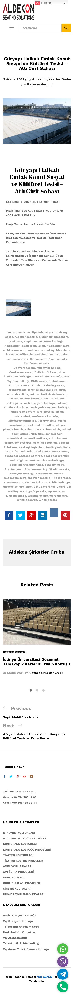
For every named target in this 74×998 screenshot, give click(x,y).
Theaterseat (61, 477)
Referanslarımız (40, 84)
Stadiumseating (35, 469)
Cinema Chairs (57, 354)
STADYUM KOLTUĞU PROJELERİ (25, 838)
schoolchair (53, 433)
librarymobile (47, 420)
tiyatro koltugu (36, 482)
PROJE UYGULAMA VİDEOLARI (23, 894)
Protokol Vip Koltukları (19, 932)
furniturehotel (19, 385)
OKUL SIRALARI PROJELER (21, 883)
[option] (37, 637)
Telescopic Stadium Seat (21, 926)
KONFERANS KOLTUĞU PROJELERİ (27, 849)
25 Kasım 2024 (13, 672)
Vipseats (39, 491)
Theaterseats (13, 482)
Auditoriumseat (58, 345)
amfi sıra (16, 341)
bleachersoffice (17, 354)
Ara (66, 28)
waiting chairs (38, 495)
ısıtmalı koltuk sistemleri (48, 394)
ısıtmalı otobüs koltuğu (25, 398)
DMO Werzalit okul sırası (48, 381)
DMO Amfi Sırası (45, 372)
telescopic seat (14, 477)
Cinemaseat (38, 358)
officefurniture (34, 425)
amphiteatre (33, 341)
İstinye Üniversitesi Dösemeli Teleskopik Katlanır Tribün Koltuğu (36, 661)
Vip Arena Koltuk (15, 937)
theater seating (38, 477)
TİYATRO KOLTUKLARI (18, 855)
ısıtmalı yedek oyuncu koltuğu (47, 407)
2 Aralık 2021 (13, 79)
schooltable (23, 442)
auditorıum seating (41, 350)
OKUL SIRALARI (13, 877)
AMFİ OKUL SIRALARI (17, 866)
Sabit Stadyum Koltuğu (19, 915)
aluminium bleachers (53, 336)
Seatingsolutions (57, 447)
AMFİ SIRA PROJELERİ (18, 871)
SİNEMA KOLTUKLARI (17, 888)
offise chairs (56, 425)
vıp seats (54, 491)
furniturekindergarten (48, 385)
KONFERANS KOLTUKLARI (20, 843)
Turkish (43, 3)
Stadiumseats (59, 469)
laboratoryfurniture (22, 420)
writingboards (27, 499)
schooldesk (14, 438)
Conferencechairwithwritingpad (37, 367)
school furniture (32, 433)
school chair (51, 429)
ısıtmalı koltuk (17, 394)
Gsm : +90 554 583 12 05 (19, 797)
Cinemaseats (57, 358)
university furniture (17, 486)
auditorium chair (33, 345)
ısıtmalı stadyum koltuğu (37, 403)
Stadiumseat (13, 469)
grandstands (17, 389)
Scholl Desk (32, 429)
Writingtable (48, 499)
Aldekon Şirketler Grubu (51, 79)
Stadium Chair (33, 464)
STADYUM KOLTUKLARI (19, 832)
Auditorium (12, 345)
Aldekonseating (26, 336)
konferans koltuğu (44, 416)
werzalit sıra (58, 495)
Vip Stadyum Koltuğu (18, 921)
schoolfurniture (35, 438)
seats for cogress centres (23, 455)
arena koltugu (53, 341)
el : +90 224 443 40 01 (20, 791)
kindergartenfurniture (26, 411)
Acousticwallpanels (30, 332)
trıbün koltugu (59, 482)
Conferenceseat (21, 372)
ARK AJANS (44, 976)
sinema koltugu (52, 460)
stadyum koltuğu (22, 473)
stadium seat (54, 464)
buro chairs (38, 354)
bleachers (63, 350)
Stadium (16, 464)
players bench (13, 429)
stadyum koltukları (49, 473)
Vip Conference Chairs (49, 486)
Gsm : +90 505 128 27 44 (20, 802)
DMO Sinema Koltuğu (47, 376)
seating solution (45, 442)
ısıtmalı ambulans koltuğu (46, 389)
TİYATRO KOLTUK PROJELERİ (23, 860)
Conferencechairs (36, 363)
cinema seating (17, 358)
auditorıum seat (14, 350)
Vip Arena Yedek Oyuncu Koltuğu (26, 949)
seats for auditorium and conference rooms (36, 451)
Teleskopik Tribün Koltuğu (21, 943)
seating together (31, 447)
